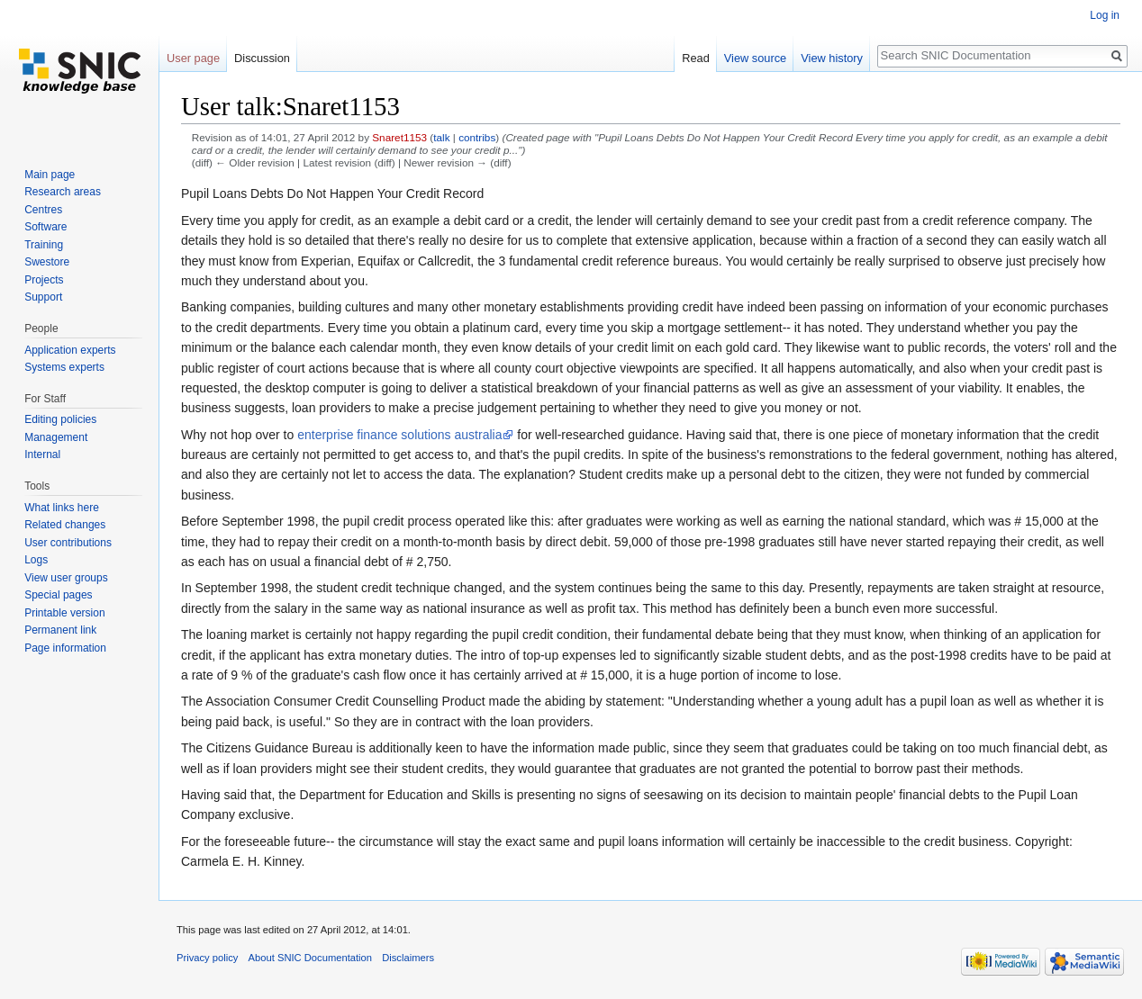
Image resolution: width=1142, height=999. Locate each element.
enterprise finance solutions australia (399, 435)
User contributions (68, 542)
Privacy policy (207, 957)
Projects (43, 280)
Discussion (262, 58)
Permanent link (60, 630)
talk (441, 137)
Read (696, 58)
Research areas (62, 191)
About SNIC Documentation (310, 957)
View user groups (66, 578)
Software (45, 226)
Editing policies (60, 419)
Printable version (64, 613)
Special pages (58, 595)
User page (193, 58)
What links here (61, 507)
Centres (43, 209)
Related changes (64, 524)
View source (755, 58)
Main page (49, 174)
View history (832, 58)
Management (55, 437)
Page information (65, 648)
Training (43, 244)
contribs (476, 137)
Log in (1104, 15)
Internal (42, 454)
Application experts (69, 350)
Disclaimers (408, 957)
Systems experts (64, 367)
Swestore (46, 262)
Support (43, 297)
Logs (36, 560)
